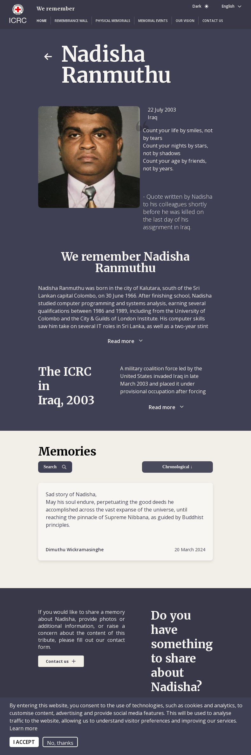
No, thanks (60, 742)
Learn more (23, 728)
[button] (42, 20)
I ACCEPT (24, 741)
